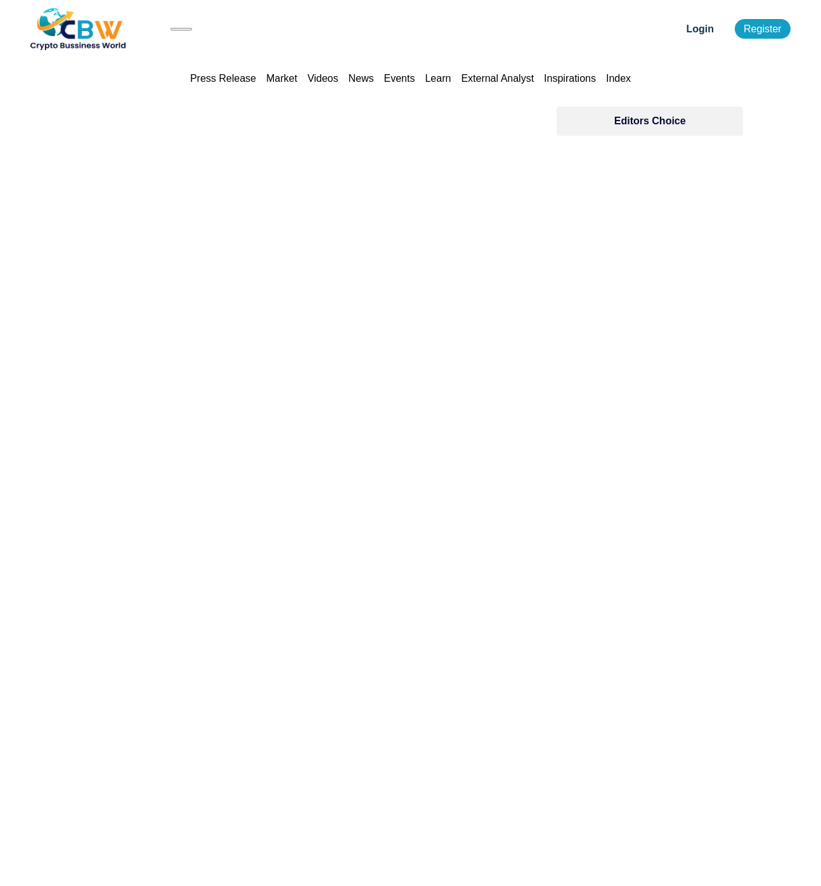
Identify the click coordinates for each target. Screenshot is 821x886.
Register (763, 28)
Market (281, 78)
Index (618, 78)
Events (399, 78)
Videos (323, 78)
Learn (438, 78)
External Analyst (497, 78)
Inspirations (570, 78)
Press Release (223, 78)
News (361, 78)
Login (700, 28)
